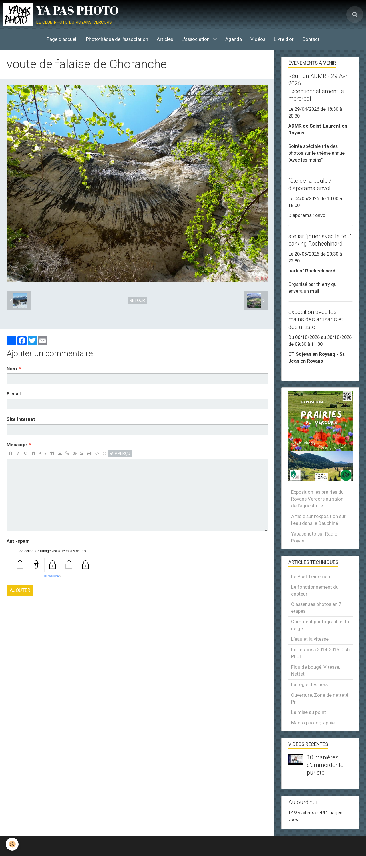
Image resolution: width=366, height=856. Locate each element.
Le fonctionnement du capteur (315, 590)
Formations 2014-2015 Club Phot (320, 653)
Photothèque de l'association (117, 39)
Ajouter (20, 590)
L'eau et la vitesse (310, 639)
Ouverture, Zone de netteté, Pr (320, 698)
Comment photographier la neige (320, 625)
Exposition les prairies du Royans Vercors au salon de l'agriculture (317, 499)
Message (17, 444)
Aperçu (120, 453)
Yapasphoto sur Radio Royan (314, 537)
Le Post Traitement (311, 576)
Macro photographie (313, 723)
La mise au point (308, 712)
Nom (12, 368)
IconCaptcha (51, 575)
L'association (196, 39)
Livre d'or (284, 39)
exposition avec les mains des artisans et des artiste (315, 319)
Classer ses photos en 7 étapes (316, 607)
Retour (137, 300)
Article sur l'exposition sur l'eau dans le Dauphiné (318, 519)
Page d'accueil (62, 39)
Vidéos (257, 39)
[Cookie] (12, 844)
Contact (310, 39)
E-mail (14, 394)
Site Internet (21, 419)
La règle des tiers (309, 684)
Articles (165, 39)
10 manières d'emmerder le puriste (325, 765)
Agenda (233, 39)
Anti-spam (18, 541)
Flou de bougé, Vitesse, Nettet (315, 670)
